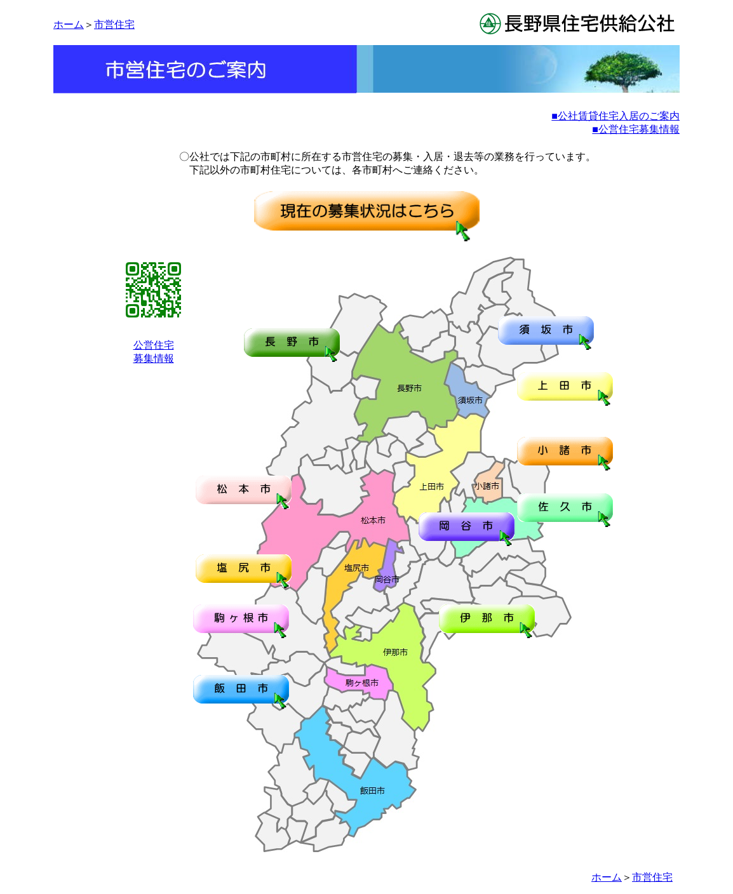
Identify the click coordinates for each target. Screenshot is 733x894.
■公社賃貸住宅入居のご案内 (615, 115)
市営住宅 (114, 24)
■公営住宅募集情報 (636, 129)
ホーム (68, 24)
